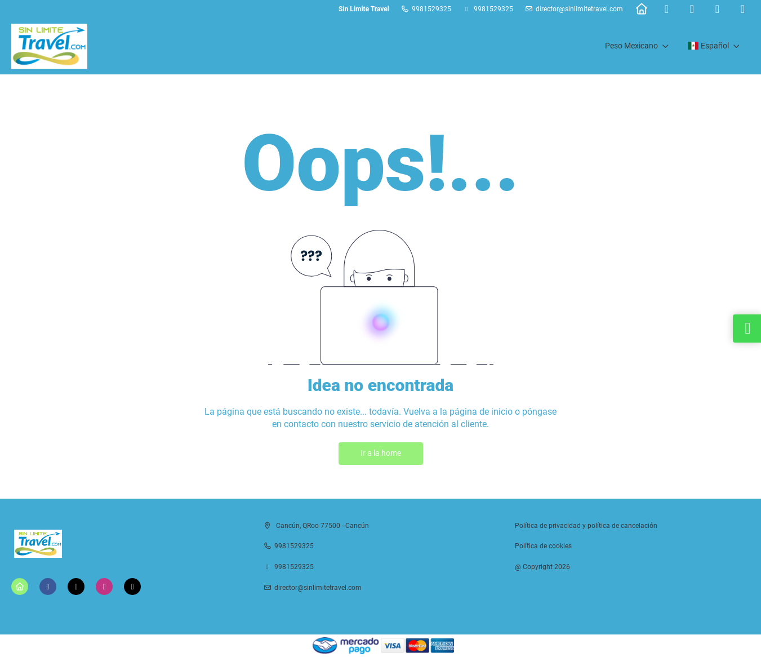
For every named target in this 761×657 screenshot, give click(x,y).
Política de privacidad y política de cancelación (586, 526)
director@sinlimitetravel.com (579, 9)
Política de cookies (543, 546)
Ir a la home (381, 453)
